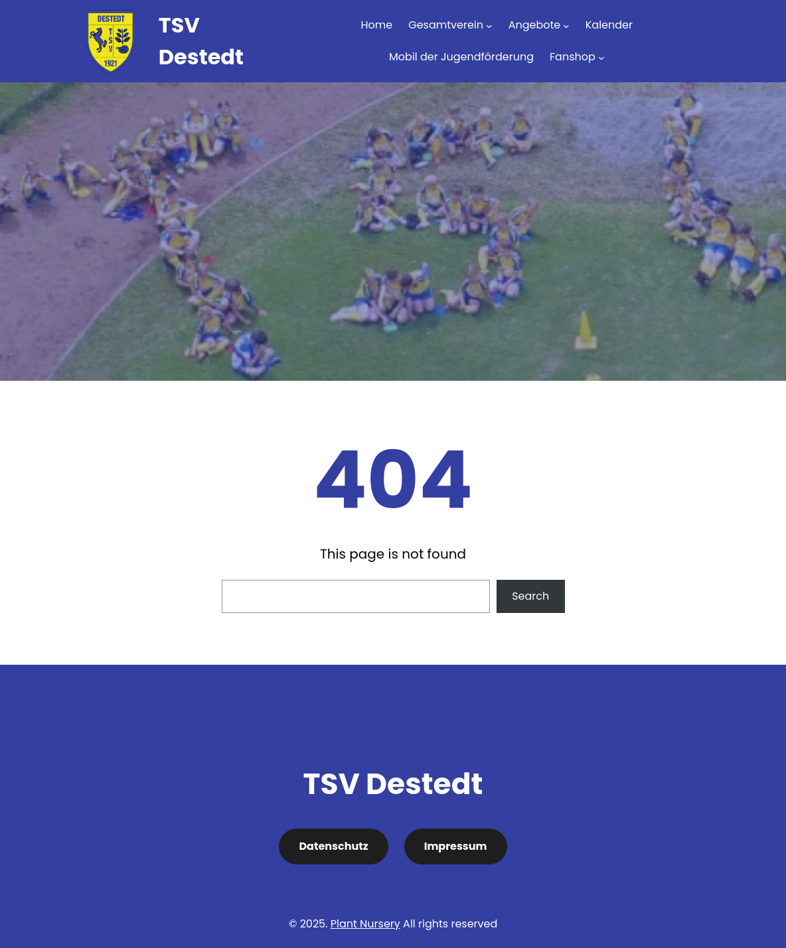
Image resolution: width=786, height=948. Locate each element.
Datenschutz (333, 846)
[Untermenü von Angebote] (566, 25)
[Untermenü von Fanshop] (601, 57)
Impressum (455, 846)
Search (530, 596)
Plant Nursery (365, 923)
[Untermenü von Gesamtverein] (489, 25)
